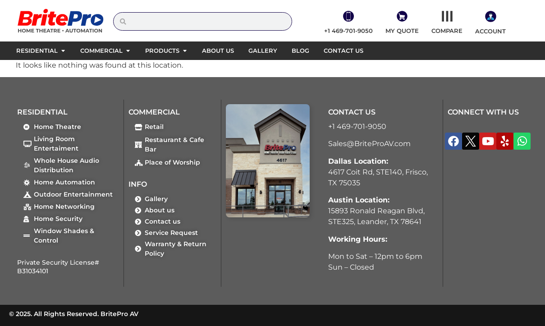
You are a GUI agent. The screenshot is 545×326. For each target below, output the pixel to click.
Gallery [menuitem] (262, 50)
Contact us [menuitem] (343, 50)
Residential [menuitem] (37, 50)
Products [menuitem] (162, 50)
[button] (63, 50)
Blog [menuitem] (300, 50)
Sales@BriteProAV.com (369, 143)
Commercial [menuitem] (101, 50)
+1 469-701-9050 (357, 126)
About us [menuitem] (218, 50)
